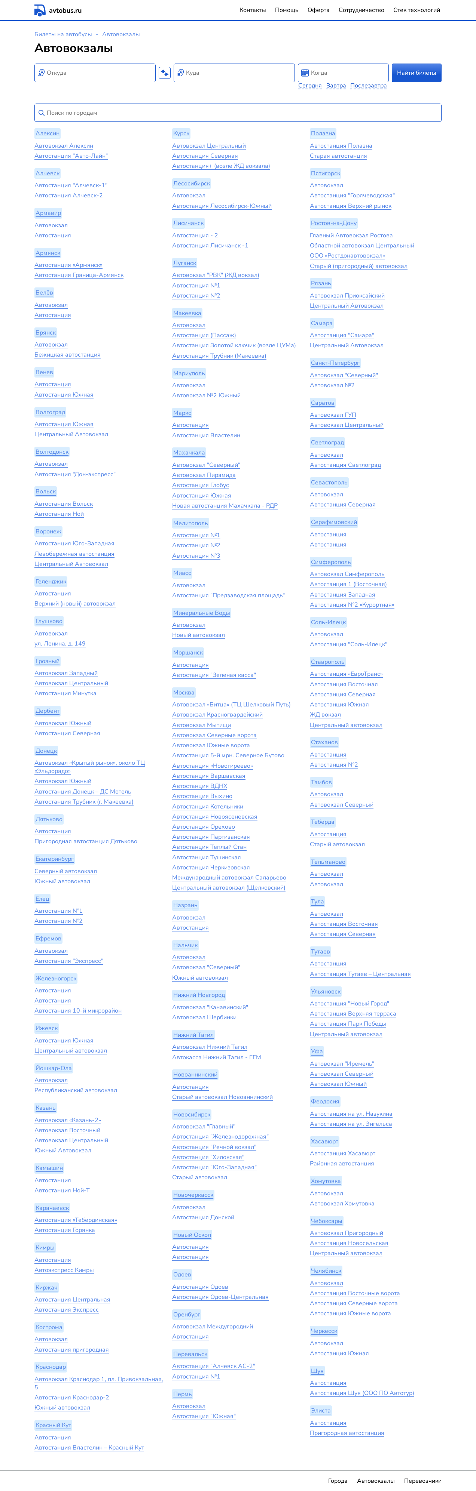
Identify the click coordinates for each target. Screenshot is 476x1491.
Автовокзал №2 (332, 385)
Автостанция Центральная (72, 1300)
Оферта (319, 10)
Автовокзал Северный (341, 805)
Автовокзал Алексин (63, 146)
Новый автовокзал (198, 635)
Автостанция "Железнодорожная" (220, 1137)
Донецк (46, 751)
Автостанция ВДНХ (199, 786)
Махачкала (189, 453)
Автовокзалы (376, 1481)
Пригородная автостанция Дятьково (85, 841)
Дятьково (49, 819)
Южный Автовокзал (62, 1150)
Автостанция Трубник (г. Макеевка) (84, 802)
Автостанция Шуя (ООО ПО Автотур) (362, 1393)
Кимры (45, 1248)
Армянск (48, 253)
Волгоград (50, 412)
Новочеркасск (193, 1195)
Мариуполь (189, 373)
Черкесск (324, 1331)
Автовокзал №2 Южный (206, 395)
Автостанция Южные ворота (350, 1313)
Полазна (323, 133)
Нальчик (185, 945)
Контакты (252, 10)
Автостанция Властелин (206, 435)
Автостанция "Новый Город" (349, 1003)
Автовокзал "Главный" (203, 1126)
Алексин (47, 133)
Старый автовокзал (199, 1177)
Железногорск (56, 978)
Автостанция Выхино (202, 796)
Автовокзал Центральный (71, 683)
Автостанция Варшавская (208, 776)
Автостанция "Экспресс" (68, 961)
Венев (44, 372)
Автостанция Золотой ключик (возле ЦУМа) (234, 345)
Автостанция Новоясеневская (214, 817)
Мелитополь (190, 523)
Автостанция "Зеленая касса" (214, 675)
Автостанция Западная (342, 595)
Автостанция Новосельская (349, 1243)
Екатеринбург (55, 859)
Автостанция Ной (59, 514)
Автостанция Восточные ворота (355, 1293)
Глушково (49, 621)
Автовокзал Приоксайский (347, 296)
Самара (322, 323)
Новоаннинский (195, 1075)
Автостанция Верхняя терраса (353, 1014)
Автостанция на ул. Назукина (351, 1114)
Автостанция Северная (67, 733)
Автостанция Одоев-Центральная (220, 1297)
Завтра (336, 85)
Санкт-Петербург (335, 363)
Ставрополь (328, 662)
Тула (317, 902)
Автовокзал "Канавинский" (210, 1007)
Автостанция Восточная (344, 684)
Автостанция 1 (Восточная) (348, 584)
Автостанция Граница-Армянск (78, 275)
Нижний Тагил (193, 1035)
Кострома (49, 1327)
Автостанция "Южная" (204, 1416)
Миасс (182, 573)
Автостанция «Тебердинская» (75, 1220)
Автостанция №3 (196, 556)
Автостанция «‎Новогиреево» (212, 766)
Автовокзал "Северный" (206, 465)
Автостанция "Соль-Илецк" (348, 644)
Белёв (44, 293)
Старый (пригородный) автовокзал (359, 266)
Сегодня (310, 85)
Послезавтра (368, 85)
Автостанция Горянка (64, 1230)
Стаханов (324, 743)
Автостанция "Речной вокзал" (214, 1147)
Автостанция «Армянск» (68, 265)
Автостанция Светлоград (345, 465)
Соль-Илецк (328, 622)
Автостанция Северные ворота (354, 1303)
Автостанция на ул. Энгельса (351, 1124)
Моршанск (188, 653)
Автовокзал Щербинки (204, 1017)
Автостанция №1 (58, 911)
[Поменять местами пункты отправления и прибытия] (165, 73)
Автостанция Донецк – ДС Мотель (82, 792)
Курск (181, 133)
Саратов (323, 403)
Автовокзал (51, 225)
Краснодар (51, 1367)
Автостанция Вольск (63, 504)
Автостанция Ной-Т (62, 1190)
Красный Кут (53, 1425)
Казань (46, 1108)
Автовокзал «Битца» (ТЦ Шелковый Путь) (231, 704)
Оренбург (186, 1314)
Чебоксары (326, 1221)
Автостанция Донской (203, 1217)
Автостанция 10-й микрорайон (78, 1011)
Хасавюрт (324, 1141)
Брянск (46, 333)
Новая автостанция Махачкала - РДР (225, 506)
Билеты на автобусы (63, 34)
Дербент (47, 711)
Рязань (321, 284)
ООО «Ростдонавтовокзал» (347, 256)
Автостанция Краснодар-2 (71, 1397)
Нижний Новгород (199, 995)
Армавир (48, 213)
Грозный (47, 661)
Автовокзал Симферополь (347, 574)
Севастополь (329, 482)
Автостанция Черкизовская (211, 867)
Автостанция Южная (64, 395)
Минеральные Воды (201, 613)
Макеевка (187, 313)
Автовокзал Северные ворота (214, 735)
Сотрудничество (361, 10)
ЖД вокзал (325, 715)
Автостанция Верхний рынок (350, 206)
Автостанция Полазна (341, 146)
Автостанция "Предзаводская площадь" (228, 595)
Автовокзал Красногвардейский (217, 715)
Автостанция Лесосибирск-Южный (222, 206)
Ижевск (47, 1028)
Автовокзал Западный (66, 673)
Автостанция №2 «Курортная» (352, 605)
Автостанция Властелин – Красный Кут (89, 1448)
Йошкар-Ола (54, 1068)
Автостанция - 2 (195, 235)
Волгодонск (52, 452)
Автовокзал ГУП (333, 415)
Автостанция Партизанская (211, 837)
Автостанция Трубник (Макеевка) (219, 356)
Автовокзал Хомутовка (342, 1203)
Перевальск (190, 1354)
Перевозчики (423, 1481)
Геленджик (51, 581)
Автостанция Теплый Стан (209, 847)
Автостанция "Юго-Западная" (214, 1167)
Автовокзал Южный (62, 723)
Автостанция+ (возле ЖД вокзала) (221, 166)
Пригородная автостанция (347, 1433)
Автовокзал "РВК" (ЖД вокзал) (215, 275)
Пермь (182, 1394)
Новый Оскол (192, 1235)
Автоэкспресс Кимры (64, 1270)
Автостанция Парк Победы (348, 1024)
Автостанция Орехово (203, 827)
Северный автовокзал (65, 871)
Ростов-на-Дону (334, 223)
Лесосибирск (191, 183)
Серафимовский (334, 522)
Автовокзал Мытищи (201, 725)
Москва (184, 692)
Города (338, 1481)
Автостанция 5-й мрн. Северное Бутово (228, 755)
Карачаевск (52, 1208)
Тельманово (328, 862)
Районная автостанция (342, 1163)
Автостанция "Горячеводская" (352, 195)
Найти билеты (416, 73)
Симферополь (331, 562)
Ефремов (48, 938)
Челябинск (326, 1271)
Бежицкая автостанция (67, 355)
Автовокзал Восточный (67, 1130)
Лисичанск (188, 223)
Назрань (185, 905)
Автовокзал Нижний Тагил (209, 1047)
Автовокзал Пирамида (204, 475)
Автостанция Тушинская (206, 857)
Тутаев (320, 952)
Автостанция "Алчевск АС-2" (213, 1366)
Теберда (323, 822)
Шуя (317, 1371)
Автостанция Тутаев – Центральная (360, 974)
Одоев (182, 1274)
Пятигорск (325, 173)
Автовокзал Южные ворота (211, 745)
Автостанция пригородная (71, 1350)
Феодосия (325, 1101)
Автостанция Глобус (200, 485)
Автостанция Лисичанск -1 (210, 245)
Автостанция (52, 235)
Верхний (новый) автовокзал (75, 604)
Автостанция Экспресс (66, 1310)
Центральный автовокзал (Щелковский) (229, 888)
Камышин (49, 1168)
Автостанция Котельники (207, 807)
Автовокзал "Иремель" (342, 1064)
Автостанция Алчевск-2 (68, 195)
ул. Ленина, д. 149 (60, 644)
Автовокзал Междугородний (212, 1326)
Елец (42, 899)
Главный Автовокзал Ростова (351, 235)
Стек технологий (416, 10)
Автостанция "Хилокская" (208, 1157)
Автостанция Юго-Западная (74, 543)
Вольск (46, 492)
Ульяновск (326, 992)
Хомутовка (326, 1181)
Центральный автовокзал (70, 1051)
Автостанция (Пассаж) (204, 335)
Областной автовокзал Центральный (362, 245)
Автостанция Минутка (65, 693)
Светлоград (327, 442)
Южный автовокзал (62, 881)
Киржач (47, 1288)
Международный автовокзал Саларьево (229, 878)
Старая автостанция (338, 156)
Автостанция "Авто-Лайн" (71, 156)
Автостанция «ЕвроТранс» (346, 674)
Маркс (182, 413)
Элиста (321, 1411)
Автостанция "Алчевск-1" (70, 185)
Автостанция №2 (58, 921)
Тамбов (321, 782)
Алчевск (47, 173)
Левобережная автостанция (74, 554)
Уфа (317, 1052)
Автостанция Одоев (200, 1287)
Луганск (184, 263)
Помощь (287, 10)
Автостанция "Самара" (342, 335)
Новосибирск (191, 1114)
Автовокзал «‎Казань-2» (67, 1120)
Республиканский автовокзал (75, 1090)
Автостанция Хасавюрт (342, 1153)
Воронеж (48, 531)
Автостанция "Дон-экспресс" (75, 474)
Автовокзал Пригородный (346, 1233)
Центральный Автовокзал (71, 434)
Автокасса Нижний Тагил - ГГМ (216, 1057)
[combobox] (95, 73)
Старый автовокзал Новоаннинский (222, 1097)
